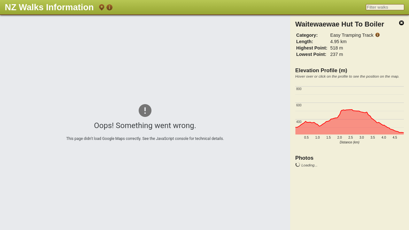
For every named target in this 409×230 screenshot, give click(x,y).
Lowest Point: (311, 54)
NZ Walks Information (49, 7)
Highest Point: (312, 47)
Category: (307, 35)
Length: (304, 41)
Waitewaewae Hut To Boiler (339, 24)
